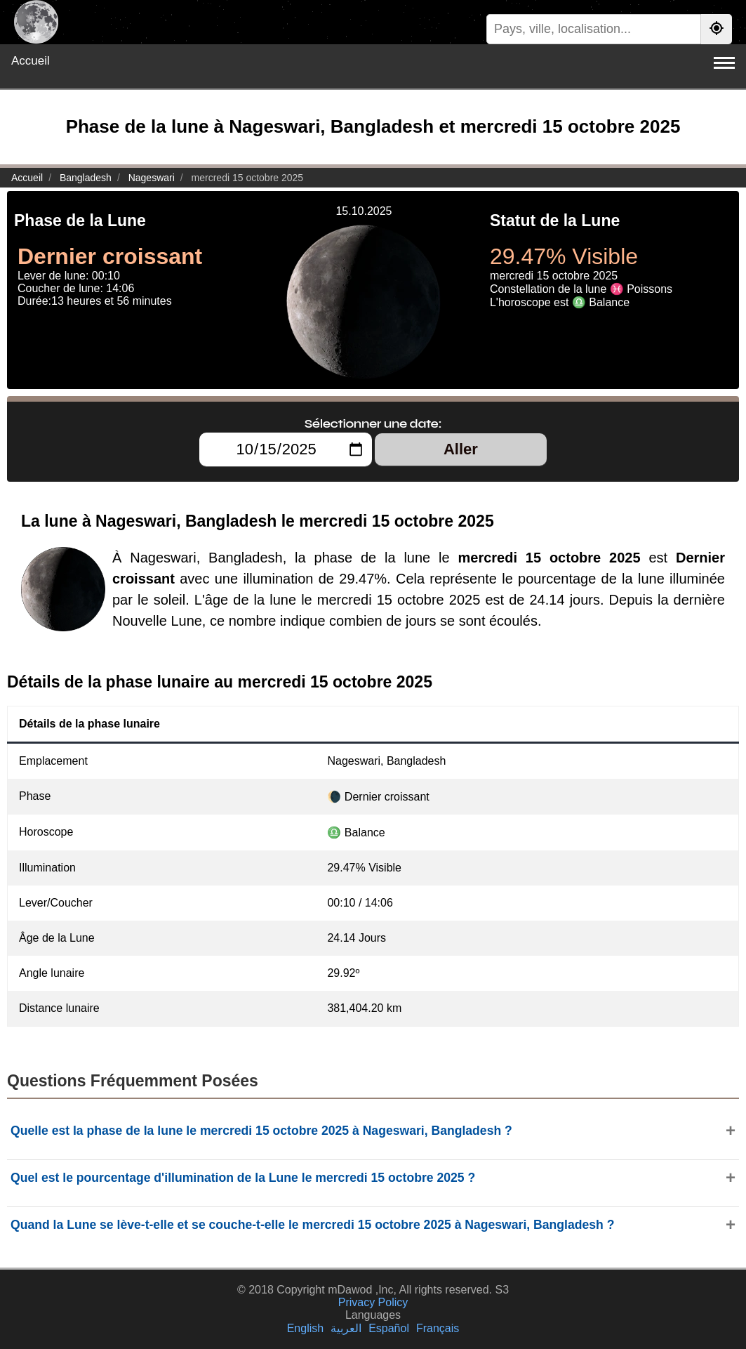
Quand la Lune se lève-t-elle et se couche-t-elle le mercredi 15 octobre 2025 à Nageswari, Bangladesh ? (312, 1225)
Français (437, 1328)
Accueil (30, 60)
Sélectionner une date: (373, 423)
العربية (346, 1328)
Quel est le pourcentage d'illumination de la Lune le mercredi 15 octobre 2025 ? (243, 1178)
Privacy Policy (373, 1302)
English (305, 1328)
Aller (461, 449)
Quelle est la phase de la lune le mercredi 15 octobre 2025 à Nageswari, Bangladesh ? (261, 1131)
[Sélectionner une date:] (285, 449)
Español (388, 1328)
